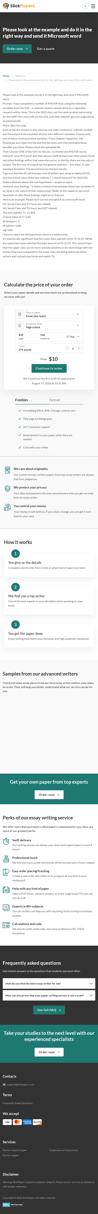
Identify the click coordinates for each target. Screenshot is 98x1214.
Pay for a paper (11, 1155)
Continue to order (49, 368)
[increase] (79, 348)
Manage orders (85, 6)
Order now (15, 48)
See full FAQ (46, 1010)
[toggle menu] (93, 6)
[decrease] (67, 348)
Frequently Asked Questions (18, 1103)
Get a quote (46, 48)
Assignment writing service (63, 1150)
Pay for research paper (15, 1150)
